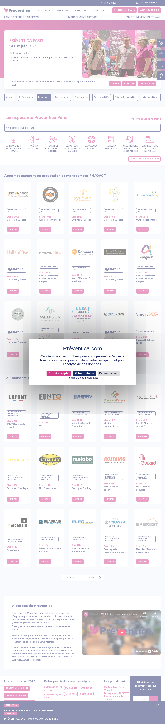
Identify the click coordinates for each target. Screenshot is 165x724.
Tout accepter (59, 373)
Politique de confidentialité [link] (82, 377)
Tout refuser (84, 373)
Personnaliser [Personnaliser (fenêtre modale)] (108, 373)
